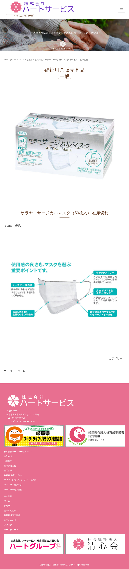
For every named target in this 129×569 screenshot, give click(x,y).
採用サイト (9, 506)
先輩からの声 (10, 510)
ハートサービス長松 (13, 490)
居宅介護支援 (10, 466)
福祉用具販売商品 (35, 60)
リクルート (9, 501)
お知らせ (8, 456)
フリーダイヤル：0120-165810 (21, 421)
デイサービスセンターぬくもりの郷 (20, 480)
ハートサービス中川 (13, 485)
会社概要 (8, 461)
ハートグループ (11, 529)
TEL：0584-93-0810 (16, 418)
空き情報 (8, 496)
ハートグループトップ (14, 60)
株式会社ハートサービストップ (18, 451)
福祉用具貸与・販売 (13, 475)
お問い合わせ (10, 520)
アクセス (8, 525)
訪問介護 (8, 470)
